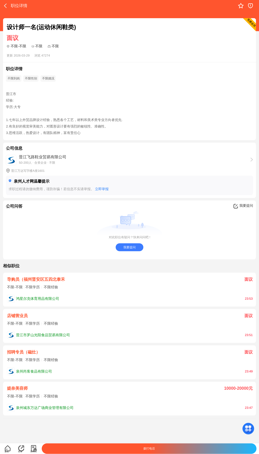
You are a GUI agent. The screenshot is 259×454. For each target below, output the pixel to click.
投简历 (33, 451)
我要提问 (129, 247)
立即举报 (102, 189)
